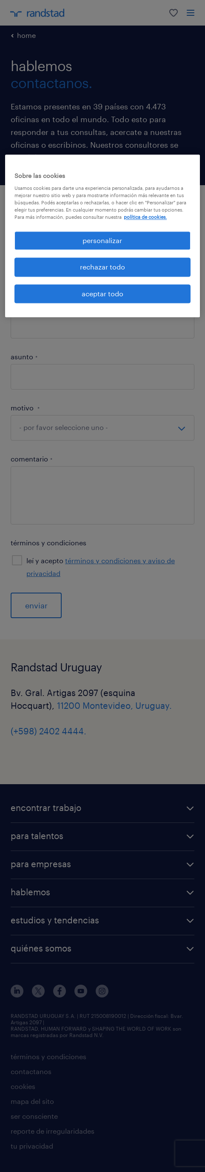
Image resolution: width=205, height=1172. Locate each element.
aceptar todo (102, 293)
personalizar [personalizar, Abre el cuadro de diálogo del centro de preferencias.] (102, 240)
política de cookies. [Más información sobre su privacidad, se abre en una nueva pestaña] (145, 217)
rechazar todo (102, 267)
